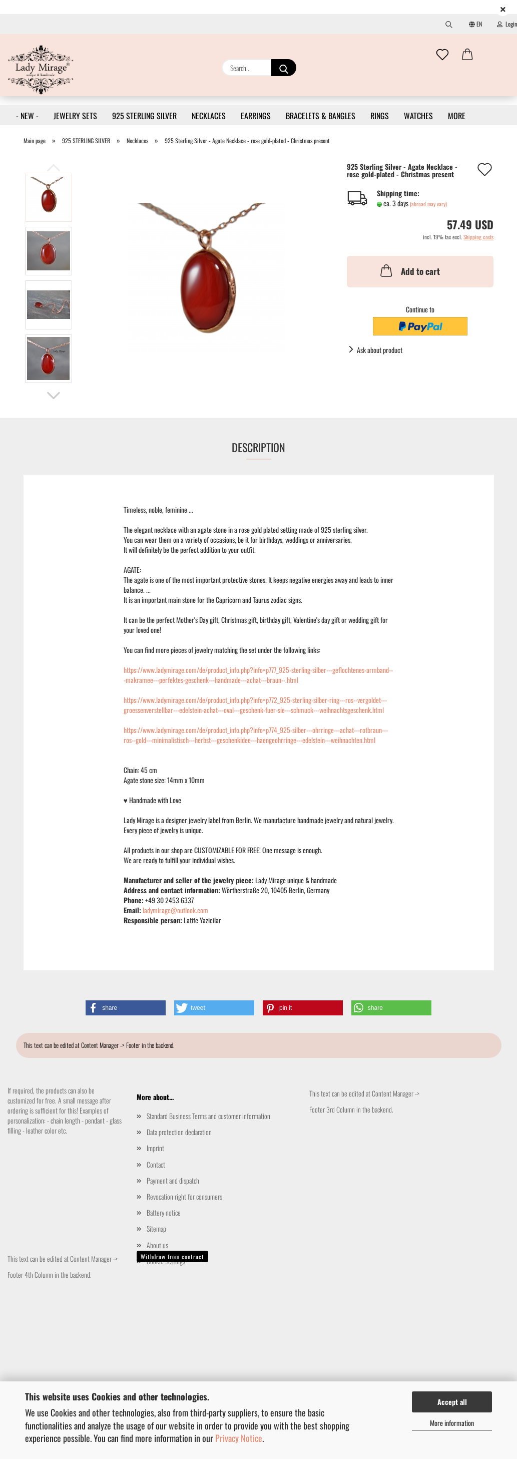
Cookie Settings (166, 1261)
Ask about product (379, 349)
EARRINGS (256, 116)
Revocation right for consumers (184, 1196)
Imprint (155, 1148)
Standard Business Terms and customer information (208, 1116)
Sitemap (156, 1228)
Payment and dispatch (173, 1180)
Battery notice (164, 1212)
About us (157, 1245)
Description (258, 447)
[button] (467, 55)
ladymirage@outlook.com (175, 910)
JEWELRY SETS (75, 116)
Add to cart (409, 270)
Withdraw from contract (172, 1256)
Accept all (452, 1401)
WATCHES (418, 116)
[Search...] (283, 67)
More (456, 116)
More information (452, 1422)
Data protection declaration (179, 1132)
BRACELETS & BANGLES (320, 116)
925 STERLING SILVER (144, 116)
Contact (156, 1164)
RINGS (379, 116)
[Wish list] (442, 55)
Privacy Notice (238, 1437)
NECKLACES (209, 116)
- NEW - (27, 116)
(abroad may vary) (428, 204)
